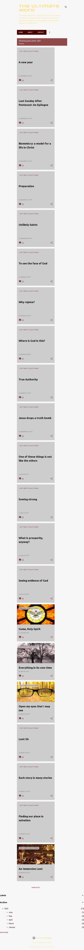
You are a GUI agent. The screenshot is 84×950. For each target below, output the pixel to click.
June (10, 912)
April (10, 920)
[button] (51, 80)
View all (21, 43)
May (10, 916)
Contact (40, 32)
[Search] (66, 7)
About (30, 32)
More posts (36, 887)
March (11, 923)
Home (21, 32)
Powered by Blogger (42, 938)
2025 (6, 909)
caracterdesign (47, 942)
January (12, 927)
